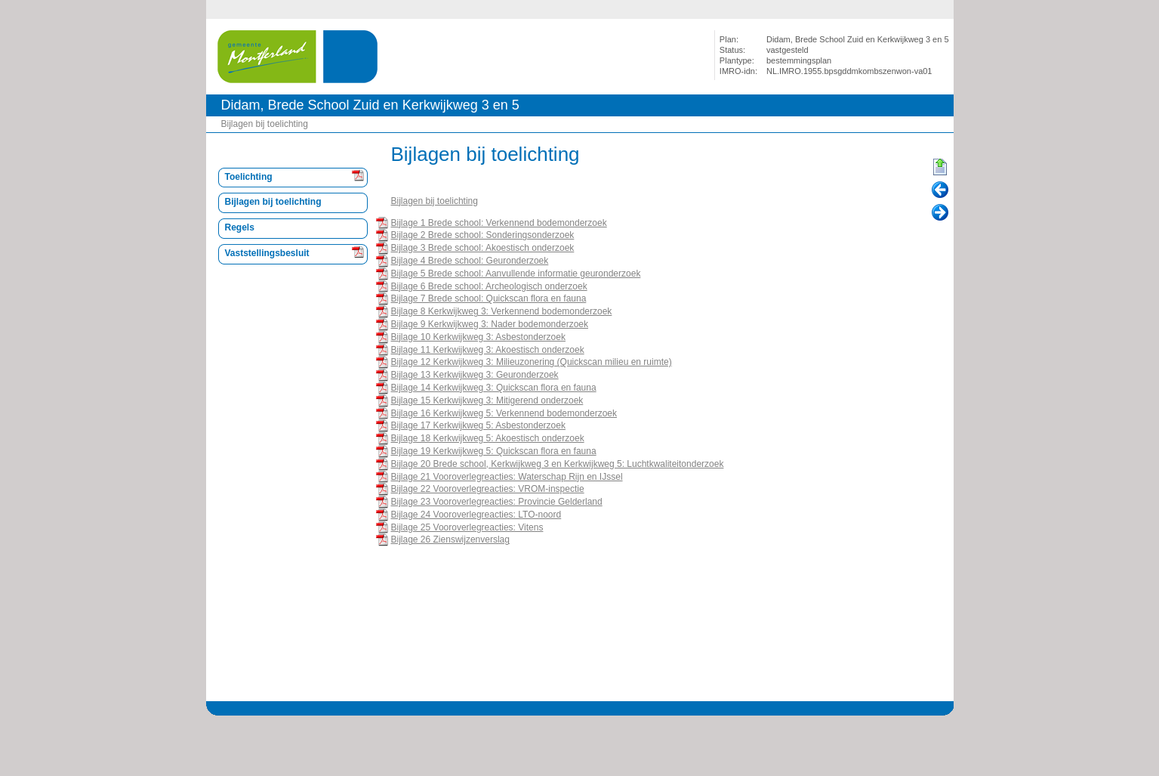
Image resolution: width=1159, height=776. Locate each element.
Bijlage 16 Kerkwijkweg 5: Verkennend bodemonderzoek (504, 413)
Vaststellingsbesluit (267, 253)
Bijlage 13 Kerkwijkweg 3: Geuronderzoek (475, 374)
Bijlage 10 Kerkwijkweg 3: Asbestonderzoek (478, 337)
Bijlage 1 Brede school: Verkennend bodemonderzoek (499, 223)
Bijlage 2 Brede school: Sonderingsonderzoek (483, 235)
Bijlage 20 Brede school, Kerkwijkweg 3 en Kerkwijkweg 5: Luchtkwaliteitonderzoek (557, 464)
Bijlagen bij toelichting (264, 124)
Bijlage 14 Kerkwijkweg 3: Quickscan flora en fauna (493, 387)
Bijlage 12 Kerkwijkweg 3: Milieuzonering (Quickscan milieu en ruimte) (531, 362)
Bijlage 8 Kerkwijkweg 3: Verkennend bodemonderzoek (501, 311)
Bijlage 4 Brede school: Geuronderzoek (470, 260)
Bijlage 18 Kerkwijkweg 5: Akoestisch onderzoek (487, 438)
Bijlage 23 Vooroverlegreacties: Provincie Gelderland (497, 501)
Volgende (940, 213)
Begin (940, 168)
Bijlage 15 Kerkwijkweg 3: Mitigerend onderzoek (487, 400)
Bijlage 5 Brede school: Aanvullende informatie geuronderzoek (516, 273)
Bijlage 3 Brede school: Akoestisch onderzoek (483, 248)
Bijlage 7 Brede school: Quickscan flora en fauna (489, 298)
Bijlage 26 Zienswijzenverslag (450, 539)
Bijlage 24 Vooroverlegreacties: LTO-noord (476, 514)
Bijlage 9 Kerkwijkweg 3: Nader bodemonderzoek (489, 324)
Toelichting (249, 177)
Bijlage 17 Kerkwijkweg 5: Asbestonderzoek (478, 425)
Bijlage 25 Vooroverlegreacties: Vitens (467, 527)
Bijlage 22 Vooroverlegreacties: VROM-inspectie (487, 489)
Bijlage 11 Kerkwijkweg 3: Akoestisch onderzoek (487, 350)
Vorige (940, 190)
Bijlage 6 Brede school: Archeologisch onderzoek (489, 286)
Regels (239, 227)
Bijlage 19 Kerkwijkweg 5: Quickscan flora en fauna (493, 451)
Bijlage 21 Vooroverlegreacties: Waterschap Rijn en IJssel (507, 476)
